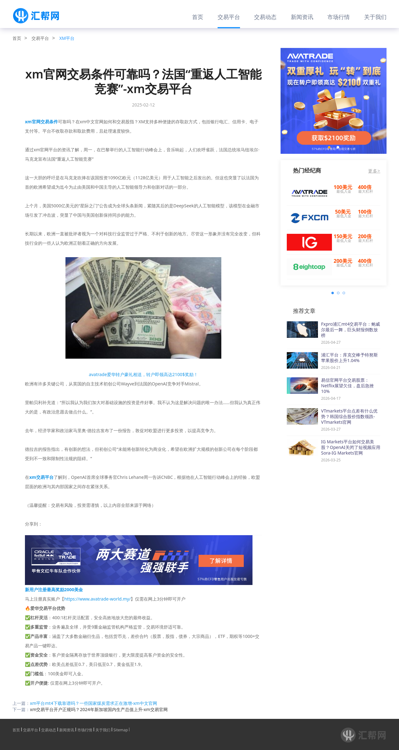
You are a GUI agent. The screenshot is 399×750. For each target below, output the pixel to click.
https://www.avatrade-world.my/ (97, 599)
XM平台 (67, 38)
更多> (374, 171)
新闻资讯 (302, 17)
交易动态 (265, 17)
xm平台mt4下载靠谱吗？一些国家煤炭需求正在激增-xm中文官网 (93, 703)
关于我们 (375, 17)
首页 (197, 17)
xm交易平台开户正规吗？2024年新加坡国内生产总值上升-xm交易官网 (99, 709)
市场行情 (338, 17)
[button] (329, 147)
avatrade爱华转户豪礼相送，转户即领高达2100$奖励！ (143, 374)
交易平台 (229, 17)
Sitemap (120, 729)
